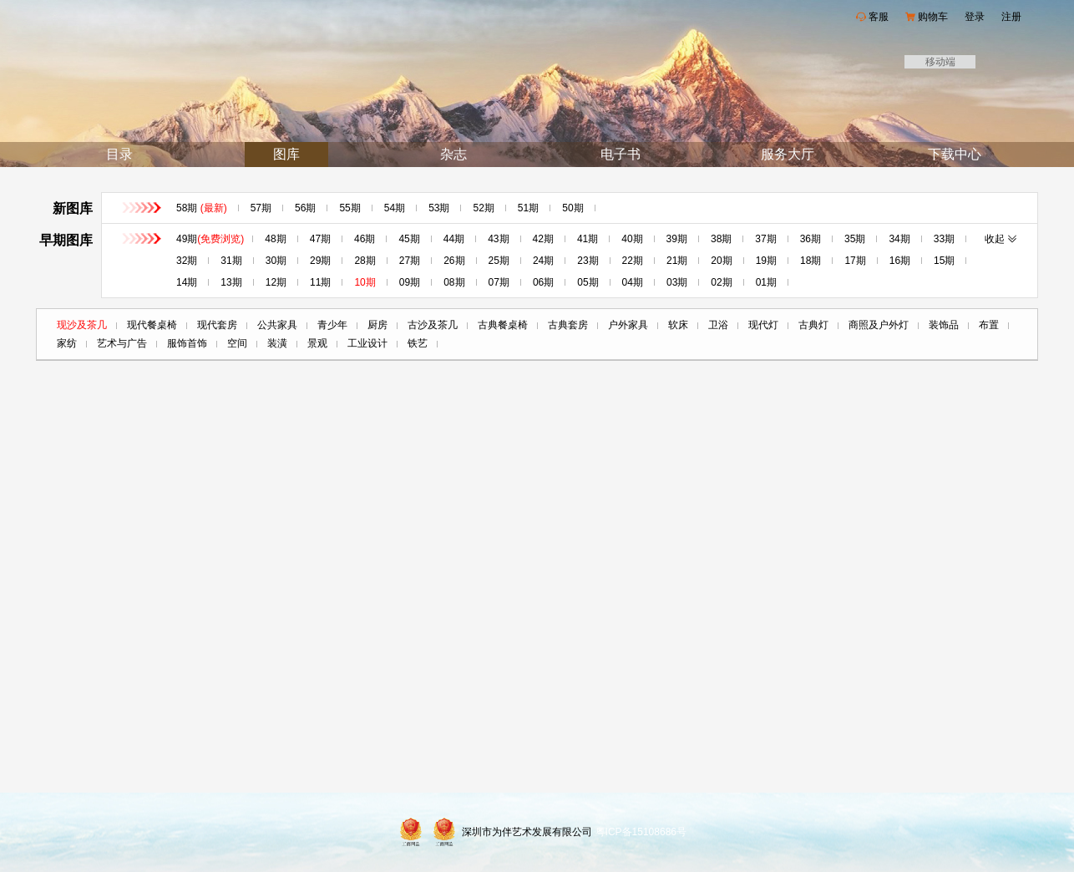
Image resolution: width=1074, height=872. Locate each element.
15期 (944, 260)
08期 (453, 282)
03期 (676, 282)
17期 (854, 260)
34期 (899, 239)
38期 (721, 239)
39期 (676, 239)
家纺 (67, 343)
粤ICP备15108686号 (640, 832)
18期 (810, 260)
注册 (1011, 17)
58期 (201, 208)
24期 (543, 260)
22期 (632, 260)
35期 (854, 239)
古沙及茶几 (433, 325)
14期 (186, 282)
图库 (286, 154)
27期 (409, 260)
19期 (766, 260)
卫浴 (718, 325)
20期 (721, 260)
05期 (587, 282)
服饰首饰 (187, 343)
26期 (453, 260)
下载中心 (954, 154)
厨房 (377, 325)
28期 (364, 260)
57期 (261, 208)
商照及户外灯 (879, 325)
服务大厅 (787, 154)
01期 (766, 282)
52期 (483, 208)
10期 (364, 282)
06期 (543, 282)
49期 (210, 239)
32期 (186, 260)
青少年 (332, 325)
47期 (320, 239)
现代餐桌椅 (152, 325)
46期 (364, 239)
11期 (320, 282)
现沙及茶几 (82, 325)
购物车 (933, 17)
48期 (275, 239)
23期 (587, 260)
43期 (498, 239)
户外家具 (628, 325)
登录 (975, 17)
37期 (765, 239)
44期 (453, 239)
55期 (349, 208)
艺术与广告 (122, 343)
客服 (879, 17)
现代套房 (217, 325)
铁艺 (418, 343)
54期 (394, 208)
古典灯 (813, 325)
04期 (632, 282)
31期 (230, 260)
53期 (438, 208)
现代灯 (763, 325)
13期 (230, 282)
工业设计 (367, 343)
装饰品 (944, 325)
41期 (587, 239)
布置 (989, 325)
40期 (631, 239)
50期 (572, 208)
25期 (499, 260)
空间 (237, 343)
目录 (119, 154)
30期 (276, 260)
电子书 (620, 154)
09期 (409, 282)
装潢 (277, 343)
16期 (899, 260)
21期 (676, 260)
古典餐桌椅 (503, 325)
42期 (543, 239)
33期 (944, 239)
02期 (721, 282)
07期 (499, 282)
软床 (678, 325)
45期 (408, 239)
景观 (317, 343)
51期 (528, 208)
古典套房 (568, 325)
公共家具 (277, 325)
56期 (305, 208)
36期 (810, 239)
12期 (276, 282)
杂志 (453, 154)
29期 (320, 260)
